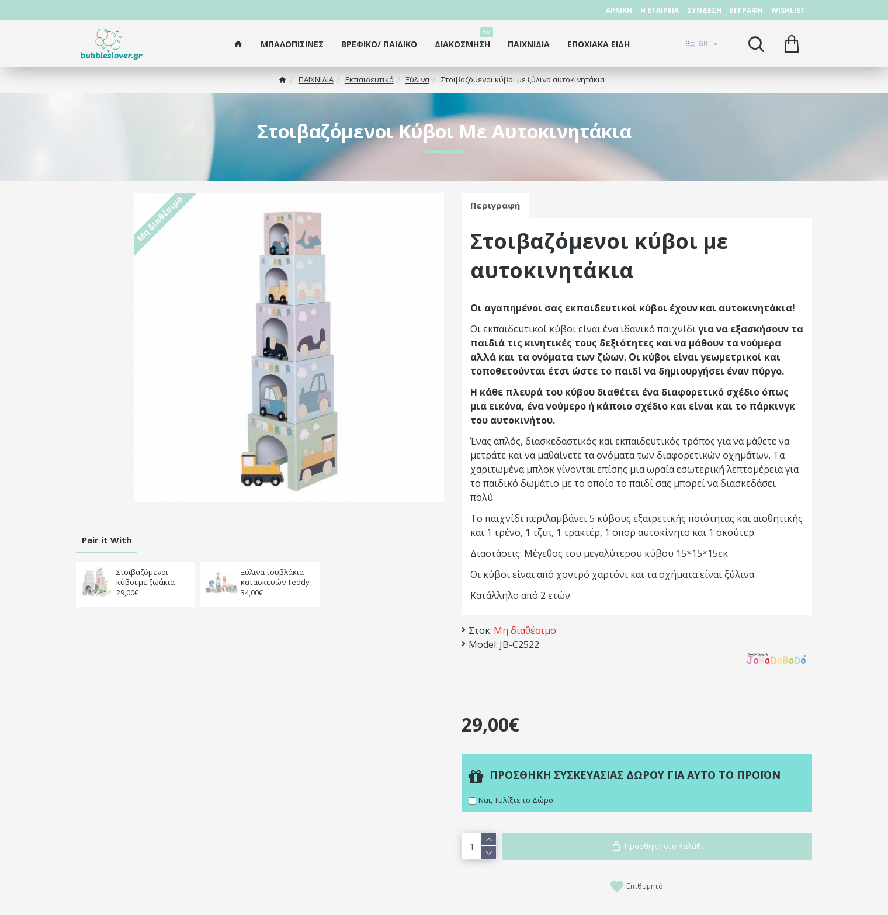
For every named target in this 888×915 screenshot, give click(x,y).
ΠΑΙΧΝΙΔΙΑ (316, 79)
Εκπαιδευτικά (369, 79)
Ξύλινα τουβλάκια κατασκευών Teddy (275, 577)
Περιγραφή (495, 205)
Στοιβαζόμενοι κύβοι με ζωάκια (145, 577)
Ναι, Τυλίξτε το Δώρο (515, 800)
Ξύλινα (417, 79)
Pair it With (106, 540)
